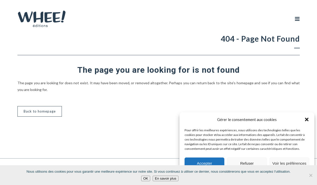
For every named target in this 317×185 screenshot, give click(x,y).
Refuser (247, 163)
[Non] (310, 175)
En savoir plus (165, 178)
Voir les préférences (289, 163)
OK (145, 178)
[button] (306, 119)
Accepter (204, 163)
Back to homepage (40, 111)
